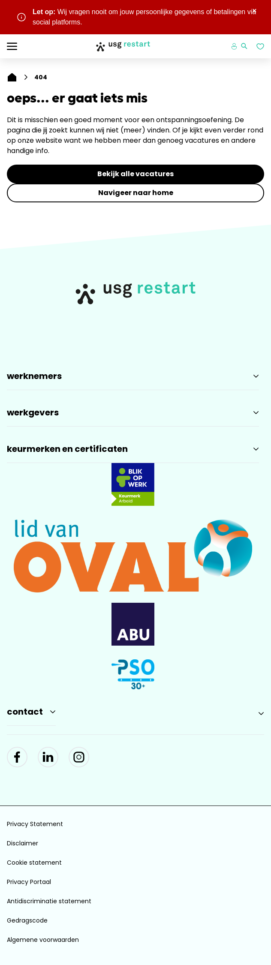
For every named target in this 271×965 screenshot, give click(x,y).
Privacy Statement (35, 824)
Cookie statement (34, 862)
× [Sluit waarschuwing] (254, 11)
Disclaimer (22, 843)
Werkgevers (33, 412)
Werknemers (34, 376)
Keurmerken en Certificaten (67, 449)
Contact (25, 712)
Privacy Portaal (29, 882)
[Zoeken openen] (244, 46)
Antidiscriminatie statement (49, 901)
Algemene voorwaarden (43, 939)
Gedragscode (27, 920)
